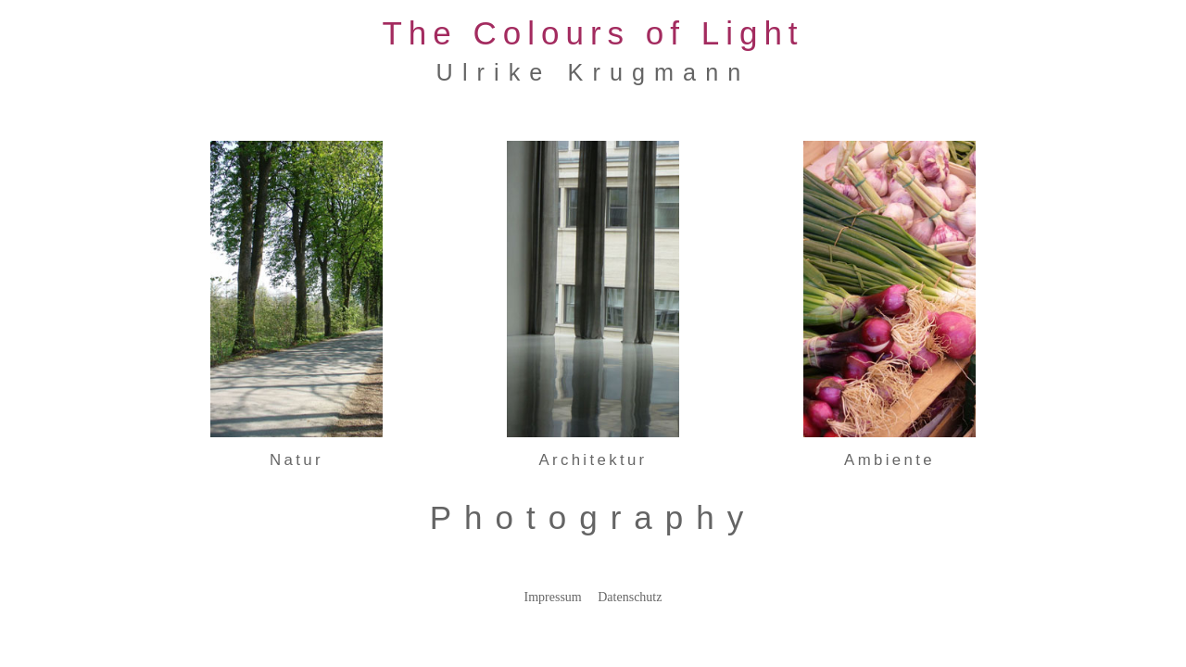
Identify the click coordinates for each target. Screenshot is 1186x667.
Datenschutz (630, 597)
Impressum (553, 597)
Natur (296, 460)
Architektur (592, 460)
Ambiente (889, 460)
